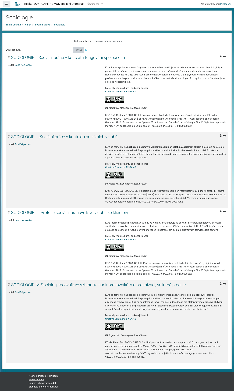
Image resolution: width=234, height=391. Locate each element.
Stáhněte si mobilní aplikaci (43, 386)
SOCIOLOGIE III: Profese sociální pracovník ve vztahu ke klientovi (69, 212)
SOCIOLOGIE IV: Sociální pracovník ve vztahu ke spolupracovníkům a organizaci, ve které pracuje (98, 284)
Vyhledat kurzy (13, 49)
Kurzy (28, 24)
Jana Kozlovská (23, 65)
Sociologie (59, 24)
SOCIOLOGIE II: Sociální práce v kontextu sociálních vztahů (64, 136)
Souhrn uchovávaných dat (42, 383)
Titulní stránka (13, 24)
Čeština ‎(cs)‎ (94, 4)
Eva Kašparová (23, 144)
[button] (87, 50)
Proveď (78, 50)
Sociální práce (42, 24)
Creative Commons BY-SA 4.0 (120, 91)
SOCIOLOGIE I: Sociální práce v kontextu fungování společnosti (68, 57)
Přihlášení (225, 4)
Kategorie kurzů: (82, 41)
